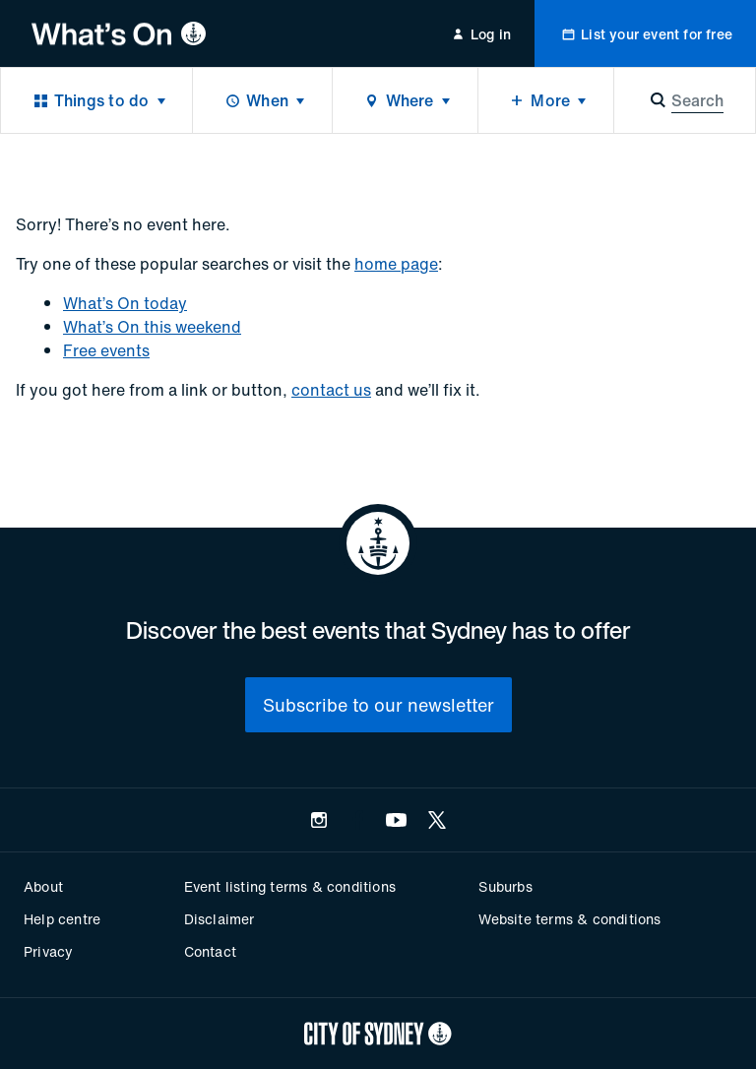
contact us (331, 390)
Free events (106, 350)
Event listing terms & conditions (290, 886)
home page (396, 264)
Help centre (62, 919)
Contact (210, 951)
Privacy (48, 951)
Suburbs (505, 886)
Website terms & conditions (569, 919)
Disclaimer (219, 919)
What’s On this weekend (152, 327)
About (43, 886)
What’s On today (125, 303)
